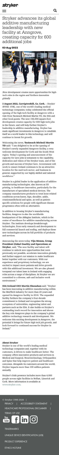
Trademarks (12, 428)
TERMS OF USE (12, 413)
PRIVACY (9, 403)
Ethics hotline (13, 447)
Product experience (16, 441)
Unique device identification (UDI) (24, 435)
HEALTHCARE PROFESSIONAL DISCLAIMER (26, 408)
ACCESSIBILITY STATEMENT (34, 403)
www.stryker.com (11, 384)
